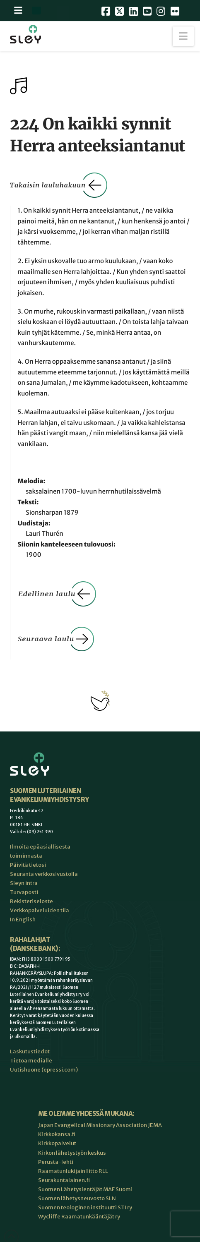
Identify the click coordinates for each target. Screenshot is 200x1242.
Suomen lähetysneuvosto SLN (77, 1198)
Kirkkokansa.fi (56, 1134)
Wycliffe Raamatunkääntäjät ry (79, 1216)
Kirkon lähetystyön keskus (72, 1152)
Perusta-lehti (55, 1161)
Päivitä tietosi (28, 864)
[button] (183, 36)
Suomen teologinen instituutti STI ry (85, 1207)
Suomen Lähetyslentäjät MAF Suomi (85, 1189)
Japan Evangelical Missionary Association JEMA (100, 1125)
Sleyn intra (24, 883)
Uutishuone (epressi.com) (44, 1069)
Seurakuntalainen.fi (64, 1180)
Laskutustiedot (30, 1051)
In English (23, 919)
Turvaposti (24, 892)
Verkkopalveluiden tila (39, 910)
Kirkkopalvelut (57, 1143)
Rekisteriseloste (31, 901)
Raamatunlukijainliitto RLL (73, 1171)
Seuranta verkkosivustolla (44, 874)
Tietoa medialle (31, 1060)
